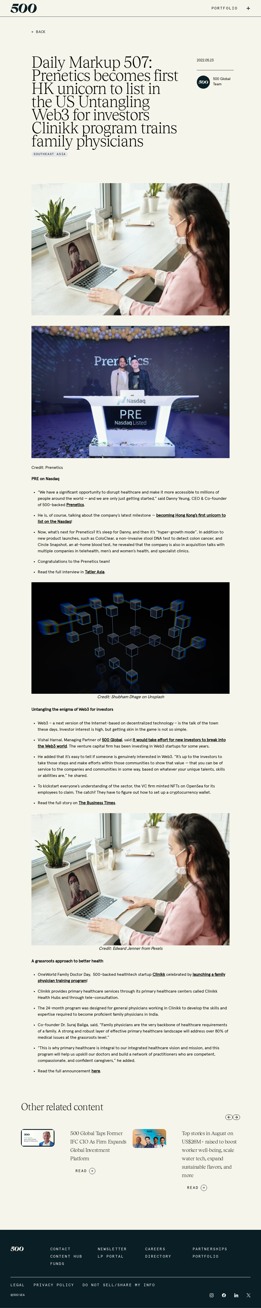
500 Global (112, 740)
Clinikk (159, 974)
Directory (158, 1256)
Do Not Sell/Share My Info (119, 1285)
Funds (57, 1264)
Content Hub (66, 1256)
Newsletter (112, 1249)
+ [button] (248, 8)
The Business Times (97, 803)
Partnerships (210, 1249)
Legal (17, 1285)
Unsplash (155, 697)
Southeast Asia (50, 154)
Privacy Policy (54, 1285)
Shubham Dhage (126, 697)
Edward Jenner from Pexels (137, 948)
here (95, 1071)
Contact (60, 1249)
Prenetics (75, 505)
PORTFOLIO (224, 8)
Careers (155, 1249)
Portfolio (206, 1256)
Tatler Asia (94, 572)
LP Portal (111, 1256)
